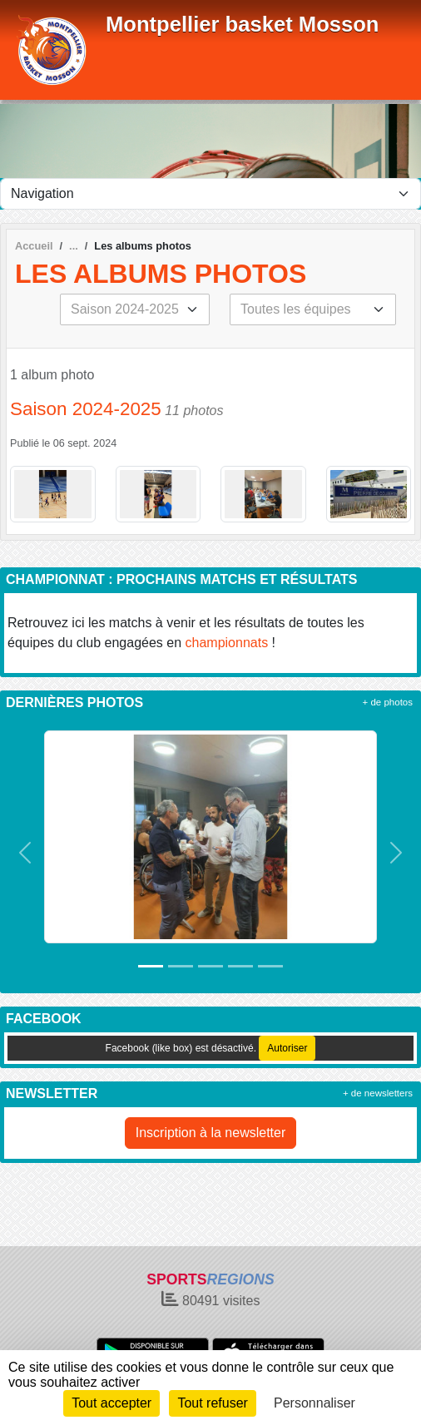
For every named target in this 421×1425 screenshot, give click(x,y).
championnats (227, 643)
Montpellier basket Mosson (242, 24)
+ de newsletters (378, 1093)
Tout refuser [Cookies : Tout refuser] (212, 1403)
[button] (25, 853)
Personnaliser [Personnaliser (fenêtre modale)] (314, 1403)
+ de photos (388, 702)
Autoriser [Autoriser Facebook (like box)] (287, 1048)
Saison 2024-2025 (85, 408)
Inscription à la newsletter (211, 1133)
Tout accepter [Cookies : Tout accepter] (111, 1403)
